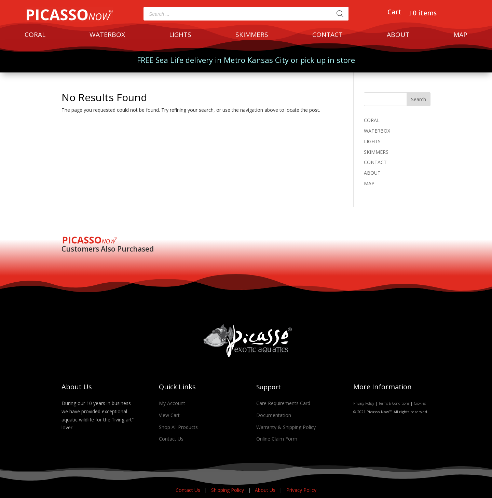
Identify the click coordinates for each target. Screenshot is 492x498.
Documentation (273, 415)
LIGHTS (180, 35)
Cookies (420, 403)
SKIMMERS (251, 35)
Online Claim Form (276, 438)
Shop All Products (178, 427)
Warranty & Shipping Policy (286, 427)
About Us (266, 490)
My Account (172, 403)
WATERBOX (107, 35)
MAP (460, 35)
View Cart (169, 415)
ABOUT (398, 35)
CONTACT (327, 35)
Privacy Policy (363, 403)
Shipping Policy (228, 490)
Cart (394, 13)
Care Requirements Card (283, 403)
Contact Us (171, 438)
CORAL (35, 35)
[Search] (339, 14)
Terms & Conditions (394, 403)
